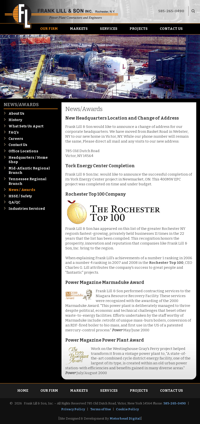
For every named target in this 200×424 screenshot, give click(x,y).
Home (22, 391)
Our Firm (49, 29)
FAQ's (14, 132)
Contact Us (171, 29)
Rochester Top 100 (166, 262)
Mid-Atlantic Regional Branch (29, 170)
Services (108, 29)
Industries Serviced (27, 209)
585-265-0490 (171, 11)
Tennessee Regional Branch (28, 181)
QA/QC (14, 202)
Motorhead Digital (125, 418)
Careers (16, 139)
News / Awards (22, 190)
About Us (16, 114)
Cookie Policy (127, 409)
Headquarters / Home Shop (28, 160)
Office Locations (23, 151)
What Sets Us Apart (26, 126)
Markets (79, 29)
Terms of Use (100, 409)
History (15, 120)
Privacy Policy (73, 409)
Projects (139, 29)
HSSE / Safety (20, 196)
